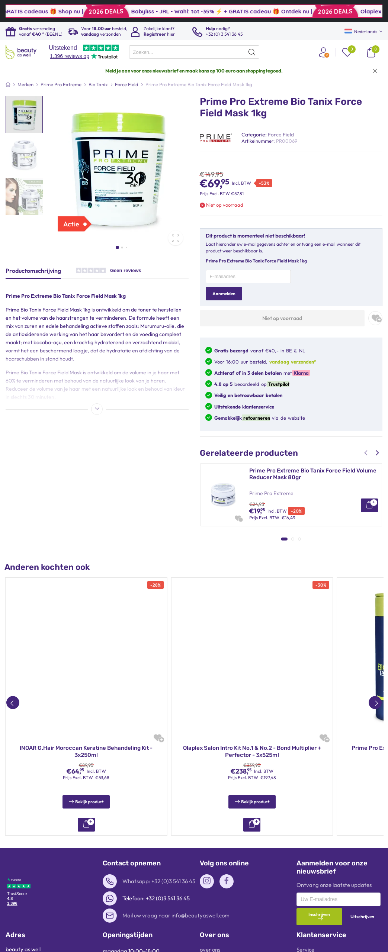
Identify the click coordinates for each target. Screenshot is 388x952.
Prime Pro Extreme (271, 493)
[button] (117, 247)
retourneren (256, 418)
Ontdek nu (360, 11)
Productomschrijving (33, 270)
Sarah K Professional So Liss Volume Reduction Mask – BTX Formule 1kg (312, 607)
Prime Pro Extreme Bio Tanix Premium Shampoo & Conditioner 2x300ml (86, 882)
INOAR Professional (272, 560)
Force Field (281, 134)
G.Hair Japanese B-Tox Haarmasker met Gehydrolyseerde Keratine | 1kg (302, 541)
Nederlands (360, 31)
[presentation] (194, 52)
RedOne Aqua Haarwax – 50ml (252, 878)
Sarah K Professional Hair (279, 627)
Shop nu (134, 11)
